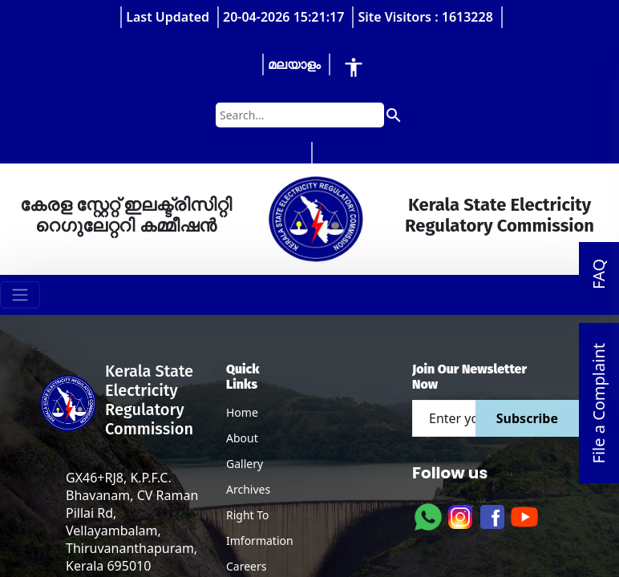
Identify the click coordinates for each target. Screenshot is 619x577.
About (242, 438)
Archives (248, 489)
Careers (246, 566)
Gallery (244, 463)
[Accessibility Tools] (353, 67)
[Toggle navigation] (20, 295)
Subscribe (527, 418)
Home (242, 412)
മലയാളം (294, 64)
